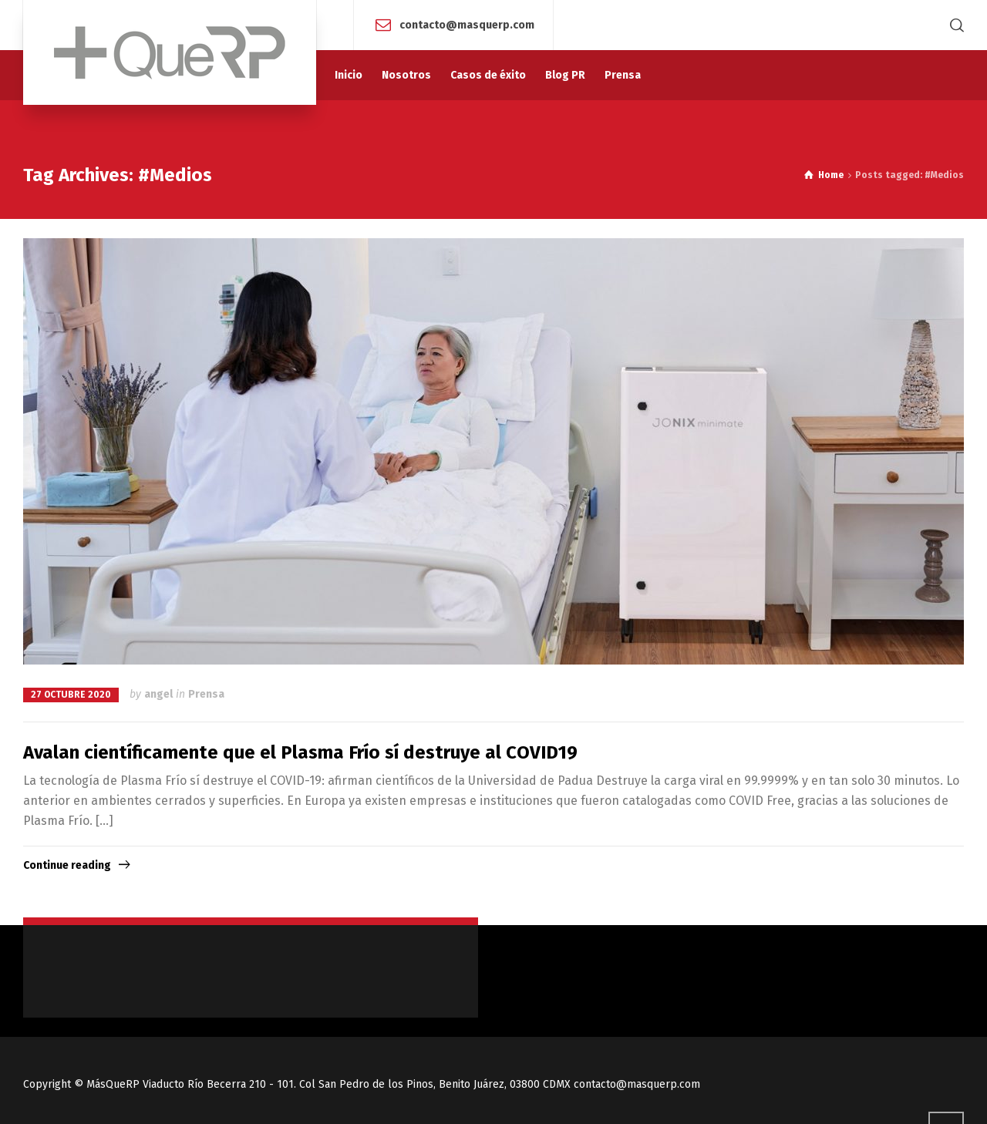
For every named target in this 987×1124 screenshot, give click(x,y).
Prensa (206, 694)
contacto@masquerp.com (466, 24)
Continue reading (67, 865)
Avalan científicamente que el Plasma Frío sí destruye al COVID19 (300, 752)
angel (158, 694)
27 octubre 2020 (71, 694)
